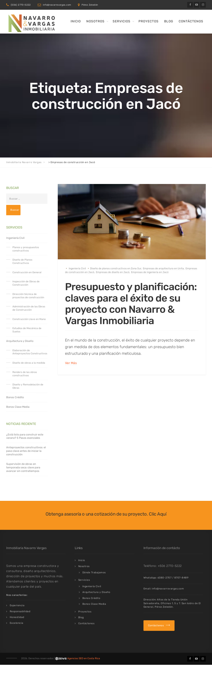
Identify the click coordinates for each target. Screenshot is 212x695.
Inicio (76, 21)
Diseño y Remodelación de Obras (27, 386)
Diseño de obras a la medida (28, 362)
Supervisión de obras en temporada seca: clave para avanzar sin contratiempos (23, 467)
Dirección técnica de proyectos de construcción (28, 296)
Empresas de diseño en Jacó (112, 272)
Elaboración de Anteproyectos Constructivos (29, 352)
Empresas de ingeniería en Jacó (150, 272)
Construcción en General (26, 272)
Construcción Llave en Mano (29, 319)
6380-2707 (165, 577)
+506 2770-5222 (170, 566)
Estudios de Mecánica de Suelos (26, 330)
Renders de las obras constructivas (24, 374)
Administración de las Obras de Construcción (28, 308)
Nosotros (95, 21)
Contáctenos (191, 21)
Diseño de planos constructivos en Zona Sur (115, 268)
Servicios (121, 21)
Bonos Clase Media (17, 406)
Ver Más (71, 363)
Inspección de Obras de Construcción (26, 283)
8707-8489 (181, 577)
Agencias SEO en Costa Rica (83, 658)
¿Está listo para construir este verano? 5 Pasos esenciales (24, 436)
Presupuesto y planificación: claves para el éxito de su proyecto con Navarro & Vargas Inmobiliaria (131, 303)
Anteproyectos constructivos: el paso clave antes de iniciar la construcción (26, 451)
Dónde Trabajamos (94, 572)
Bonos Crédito (15, 397)
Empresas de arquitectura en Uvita (163, 268)
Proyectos (149, 21)
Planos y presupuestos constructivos (25, 249)
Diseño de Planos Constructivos (22, 261)
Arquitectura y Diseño (19, 341)
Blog (168, 21)
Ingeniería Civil (77, 268)
